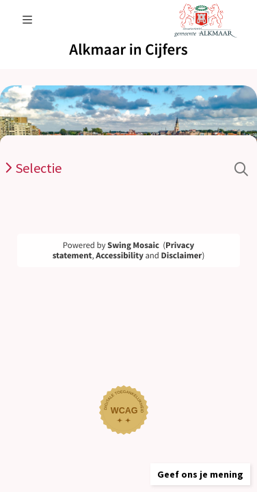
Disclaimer (181, 255)
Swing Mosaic (133, 245)
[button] (200, 474)
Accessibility (120, 255)
